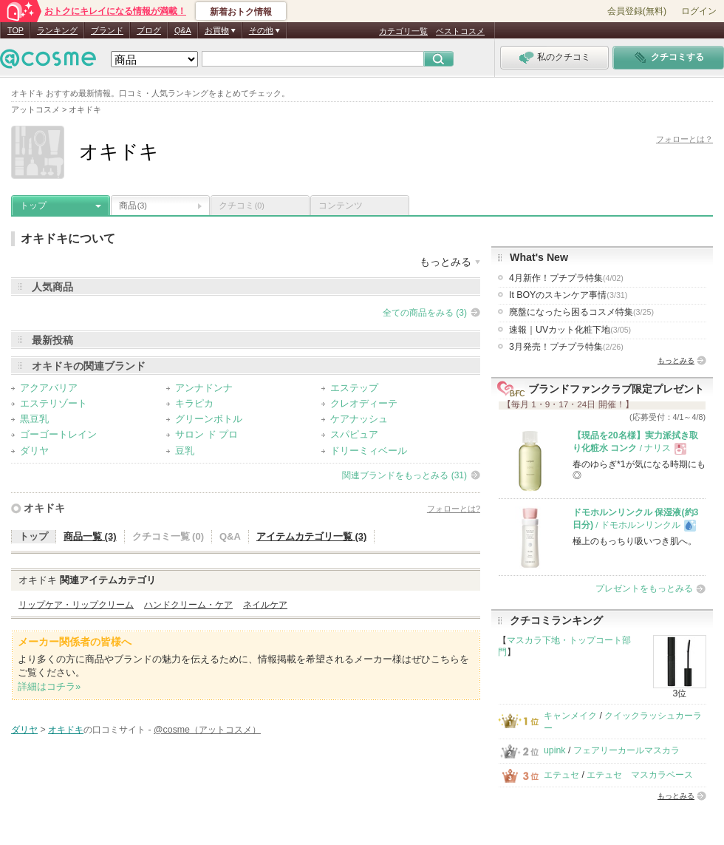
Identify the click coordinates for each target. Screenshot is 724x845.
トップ (33, 205)
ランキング (57, 30)
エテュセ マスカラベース (640, 775)
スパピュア (354, 434)
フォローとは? (453, 508)
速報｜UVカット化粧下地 (570, 330)
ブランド (107, 30)
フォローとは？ (684, 139)
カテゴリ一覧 (403, 31)
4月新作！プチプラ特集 (566, 278)
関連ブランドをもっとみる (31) (404, 475)
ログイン (699, 11)
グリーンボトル (208, 418)
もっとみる (676, 360)
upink (555, 750)
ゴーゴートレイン (58, 434)
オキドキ (44, 508)
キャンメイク (570, 715)
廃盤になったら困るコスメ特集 (581, 312)
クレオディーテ (363, 403)
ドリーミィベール (368, 450)
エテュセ (561, 775)
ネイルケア (265, 605)
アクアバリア (49, 387)
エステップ (354, 387)
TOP (15, 30)
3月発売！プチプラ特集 (566, 347)
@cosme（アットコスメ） (207, 729)
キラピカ (194, 403)
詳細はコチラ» (49, 686)
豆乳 (184, 450)
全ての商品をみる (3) (425, 313)
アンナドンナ (204, 387)
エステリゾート (53, 403)
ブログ (149, 30)
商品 (133, 205)
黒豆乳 (34, 418)
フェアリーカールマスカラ (626, 750)
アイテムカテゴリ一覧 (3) (311, 536)
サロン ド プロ (206, 434)
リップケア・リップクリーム (76, 605)
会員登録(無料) (636, 11)
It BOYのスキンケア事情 (568, 295)
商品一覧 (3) (90, 536)
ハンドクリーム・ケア (188, 605)
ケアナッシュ (359, 418)
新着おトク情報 (241, 12)
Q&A (182, 30)
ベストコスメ (460, 31)
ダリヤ (34, 450)
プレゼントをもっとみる (644, 588)
